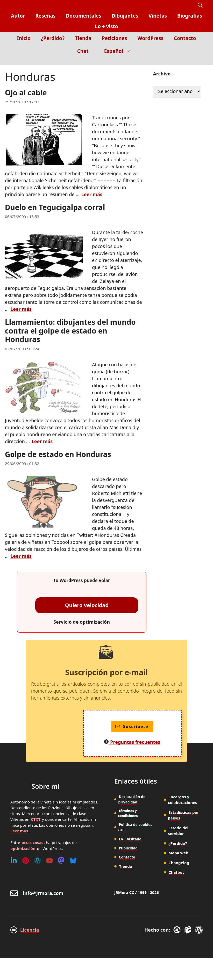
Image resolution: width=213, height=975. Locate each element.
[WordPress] (37, 860)
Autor (18, 15)
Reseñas (45, 15)
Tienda (83, 38)
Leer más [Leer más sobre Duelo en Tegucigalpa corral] (21, 309)
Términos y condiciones (128, 813)
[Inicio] (199, 61)
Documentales (83, 15)
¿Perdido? (53, 38)
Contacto (185, 38)
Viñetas (157, 15)
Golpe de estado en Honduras (58, 454)
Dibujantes (125, 15)
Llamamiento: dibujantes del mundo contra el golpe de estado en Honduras (70, 330)
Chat (83, 51)
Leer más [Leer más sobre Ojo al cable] (91, 194)
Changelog (178, 862)
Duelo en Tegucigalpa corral (55, 207)
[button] (200, 5)
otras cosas (32, 842)
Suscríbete (131, 726)
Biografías (189, 15)
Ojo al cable (26, 92)
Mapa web (178, 852)
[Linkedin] (13, 860)
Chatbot (176, 872)
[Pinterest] (25, 860)
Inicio (24, 38)
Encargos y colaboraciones (182, 799)
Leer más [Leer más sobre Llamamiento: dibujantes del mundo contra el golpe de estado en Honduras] (42, 441)
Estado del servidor (178, 830)
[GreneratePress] (178, 930)
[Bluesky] (73, 860)
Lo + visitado (130, 839)
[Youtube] (49, 860)
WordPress (150, 38)
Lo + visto (106, 26)
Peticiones (114, 38)
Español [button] (120, 51)
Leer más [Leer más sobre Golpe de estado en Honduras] (21, 556)
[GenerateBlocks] (189, 930)
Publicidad (128, 848)
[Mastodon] (61, 860)
